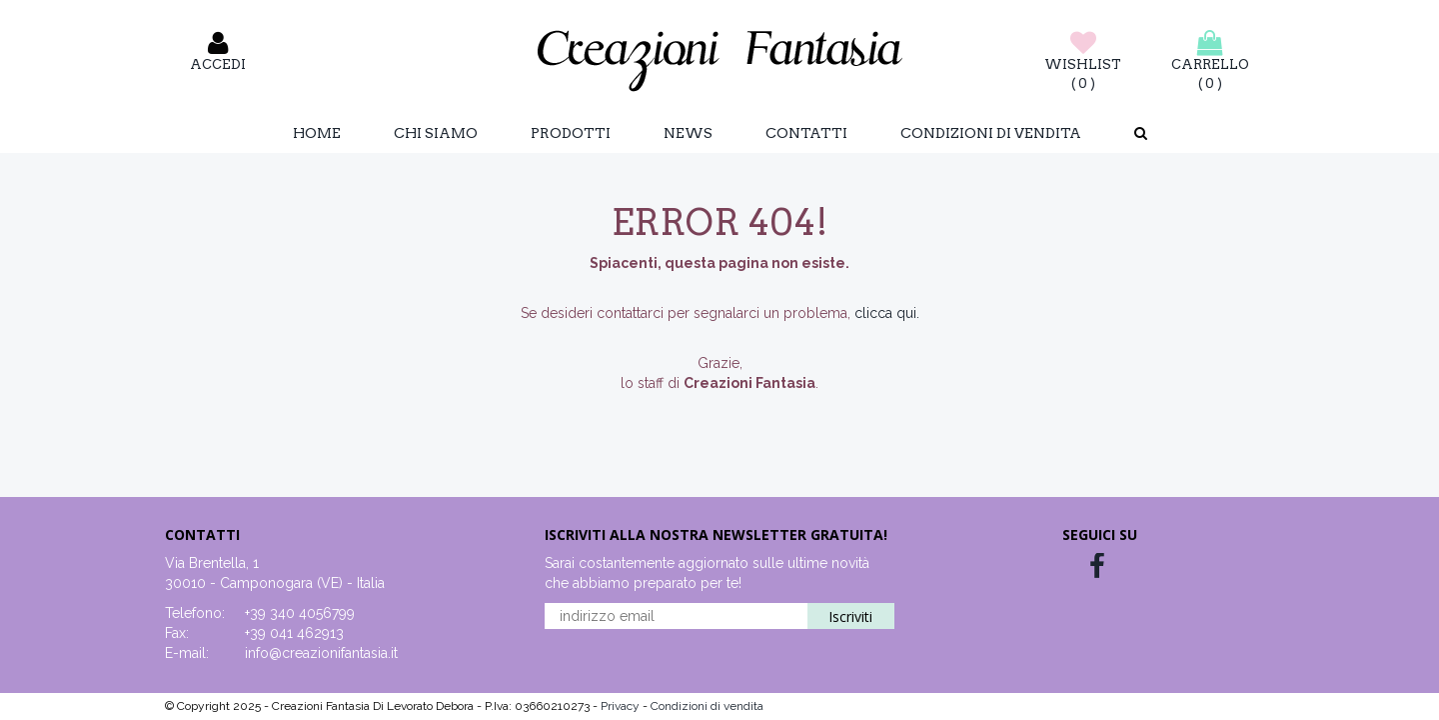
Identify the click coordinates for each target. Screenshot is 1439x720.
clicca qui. (886, 313)
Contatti (806, 133)
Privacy (622, 706)
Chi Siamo (436, 133)
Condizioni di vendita (990, 133)
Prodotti (571, 133)
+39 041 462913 (294, 633)
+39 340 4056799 (300, 613)
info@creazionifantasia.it (321, 653)
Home (317, 133)
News (688, 133)
